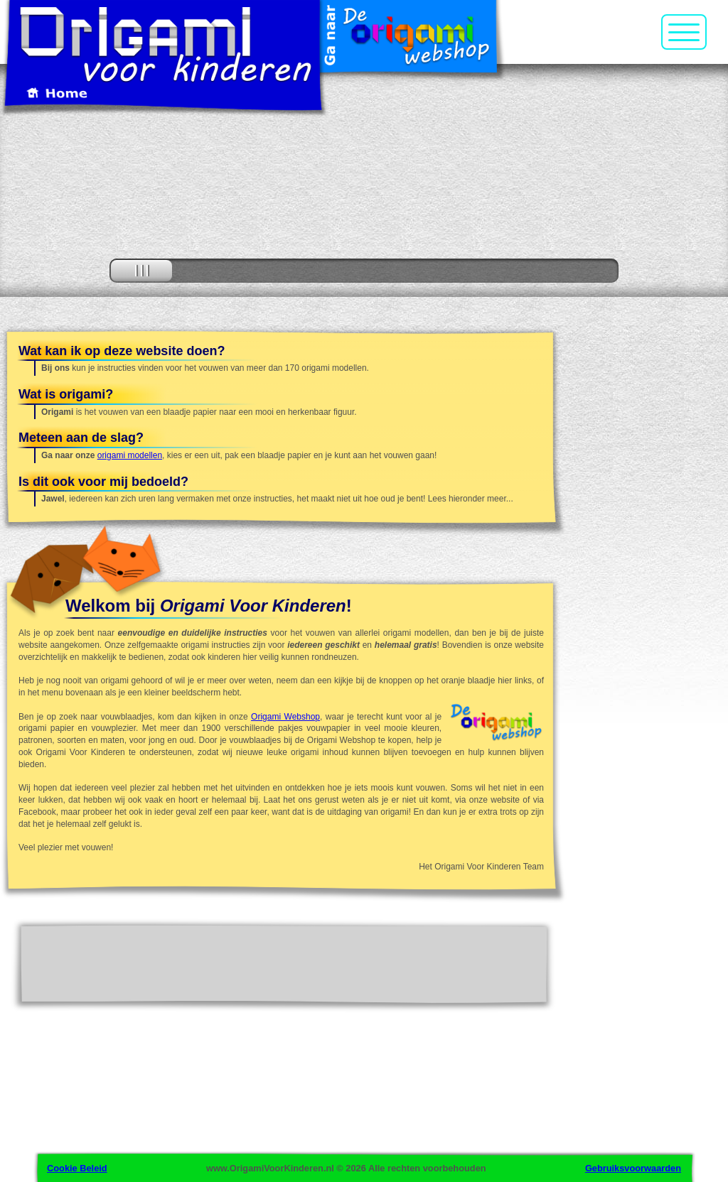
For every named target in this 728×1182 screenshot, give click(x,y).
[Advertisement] (650, 558)
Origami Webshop (285, 717)
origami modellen (129, 455)
